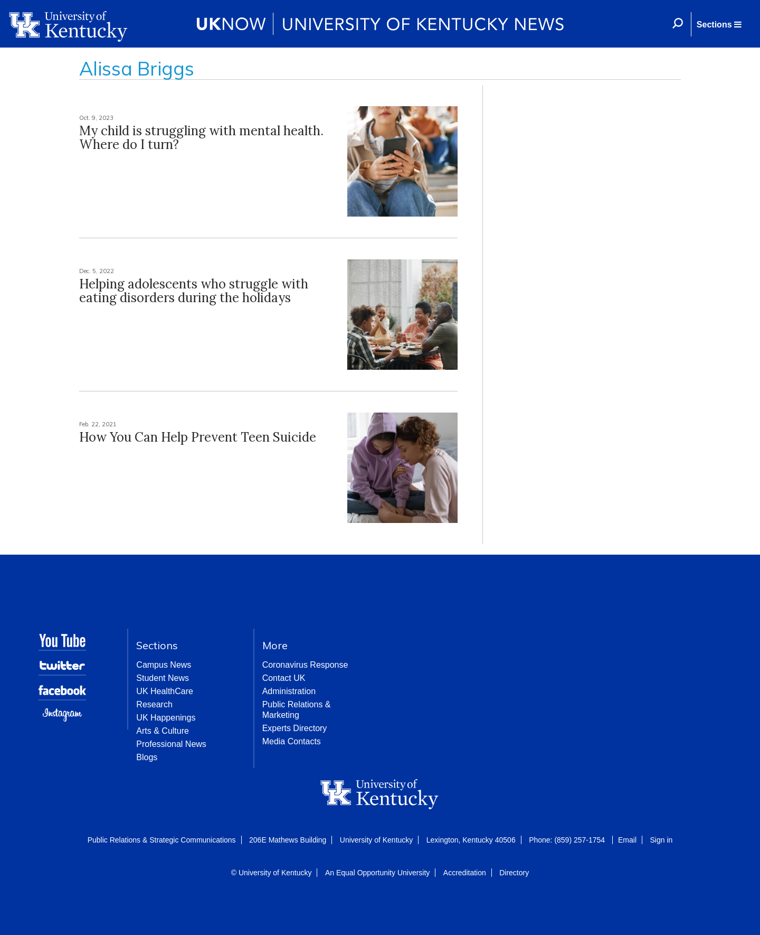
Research (154, 704)
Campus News (163, 664)
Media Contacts (291, 741)
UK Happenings (165, 717)
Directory (514, 872)
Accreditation (464, 872)
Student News (162, 678)
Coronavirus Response (305, 664)
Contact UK (284, 678)
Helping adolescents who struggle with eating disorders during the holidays (193, 291)
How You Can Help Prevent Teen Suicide (197, 437)
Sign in (661, 840)
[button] (719, 24)
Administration (289, 691)
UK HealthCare (164, 691)
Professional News (171, 744)
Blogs (146, 757)
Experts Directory (294, 728)
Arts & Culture (162, 730)
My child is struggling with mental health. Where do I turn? (201, 138)
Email (627, 840)
